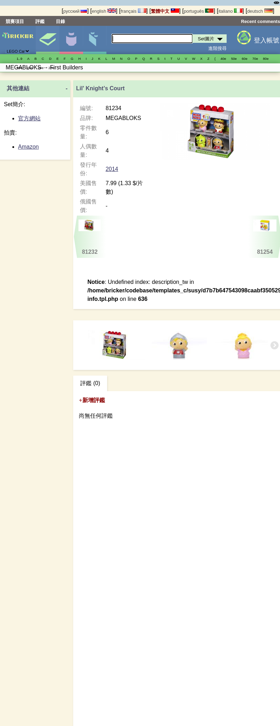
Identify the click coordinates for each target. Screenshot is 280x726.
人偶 (71, 40)
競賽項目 (15, 21)
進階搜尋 (217, 48)
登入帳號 (266, 40)
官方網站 (29, 118)
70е (255, 59)
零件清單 (94, 40)
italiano (230, 11)
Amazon (28, 147)
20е (51, 68)
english (104, 11)
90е (19, 68)
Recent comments (260, 21)
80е (266, 59)
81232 (90, 237)
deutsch (260, 11)
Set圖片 (47, 40)
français (133, 11)
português (199, 11)
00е (30, 68)
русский (75, 11)
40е (223, 59)
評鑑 (40, 21)
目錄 (60, 21)
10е (40, 68)
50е (234, 59)
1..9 (19, 59)
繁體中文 (165, 11)
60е (244, 59)
